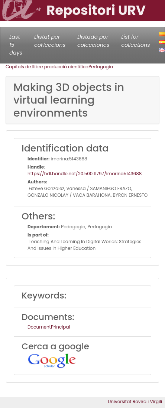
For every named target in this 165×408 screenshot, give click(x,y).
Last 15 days (15, 44)
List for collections (135, 41)
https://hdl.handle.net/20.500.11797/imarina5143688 (85, 173)
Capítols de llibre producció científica (47, 66)
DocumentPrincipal (49, 327)
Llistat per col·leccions (49, 41)
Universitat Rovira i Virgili (135, 401)
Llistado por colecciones (93, 41)
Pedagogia (100, 66)
